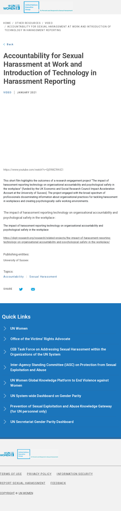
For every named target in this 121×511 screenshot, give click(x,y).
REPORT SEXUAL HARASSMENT (22, 483)
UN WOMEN (26, 493)
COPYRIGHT (7, 493)
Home (7, 23)
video (49, 23)
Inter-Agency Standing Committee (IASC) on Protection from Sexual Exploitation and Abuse (63, 367)
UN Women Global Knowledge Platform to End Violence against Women (59, 383)
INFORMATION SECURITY (75, 474)
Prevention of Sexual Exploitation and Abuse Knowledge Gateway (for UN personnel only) (61, 409)
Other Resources (28, 23)
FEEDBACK (58, 483)
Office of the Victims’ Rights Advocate (45, 338)
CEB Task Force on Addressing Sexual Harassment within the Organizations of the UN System (58, 352)
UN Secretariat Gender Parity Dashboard (47, 421)
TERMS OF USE (11, 474)
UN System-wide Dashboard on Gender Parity (51, 395)
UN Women (24, 328)
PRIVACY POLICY (39, 474)
